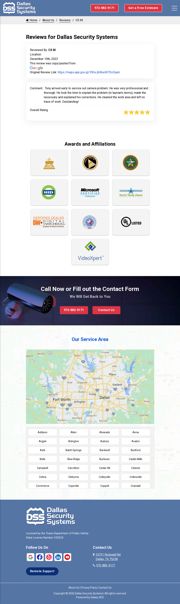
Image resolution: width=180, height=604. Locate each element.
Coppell (104, 485)
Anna (135, 432)
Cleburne (73, 476)
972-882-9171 (105, 8)
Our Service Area (90, 339)
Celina (42, 476)
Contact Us (106, 310)
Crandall (135, 485)
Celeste (135, 468)
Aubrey (104, 441)
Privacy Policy (89, 587)
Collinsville (136, 476)
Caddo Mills (135, 459)
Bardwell (105, 450)
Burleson (104, 459)
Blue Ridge (73, 459)
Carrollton (73, 468)
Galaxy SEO (97, 597)
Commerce (42, 485)
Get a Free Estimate (143, 8)
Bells (42, 459)
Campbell (42, 468)
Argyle (42, 441)
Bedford (135, 450)
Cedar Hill (104, 468)
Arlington (73, 441)
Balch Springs (74, 450)
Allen (74, 432)
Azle (42, 450)
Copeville (73, 485)
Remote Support (42, 571)
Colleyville (104, 476)
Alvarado (104, 432)
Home (31, 20)
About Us (48, 20)
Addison (42, 432)
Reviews (65, 20)
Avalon (136, 441)
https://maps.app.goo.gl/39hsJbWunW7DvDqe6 (89, 72)
